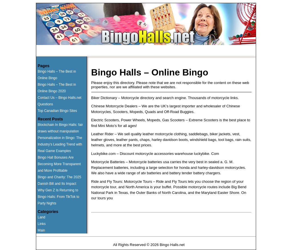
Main (41, 230)
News (193, 51)
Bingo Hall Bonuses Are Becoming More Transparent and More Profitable (59, 164)
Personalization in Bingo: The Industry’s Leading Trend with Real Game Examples (60, 144)
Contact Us (167, 51)
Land (41, 217)
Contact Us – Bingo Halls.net (59, 98)
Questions (139, 51)
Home (52, 51)
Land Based (110, 51)
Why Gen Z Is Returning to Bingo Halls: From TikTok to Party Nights (58, 196)
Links (42, 224)
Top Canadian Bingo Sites (57, 111)
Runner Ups (79, 51)
